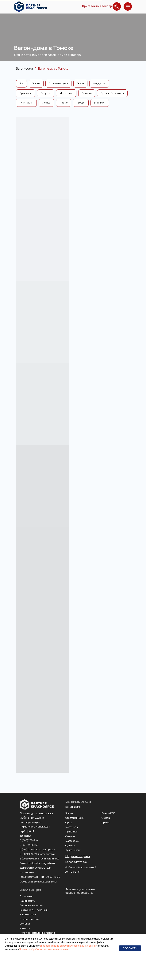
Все (21, 83)
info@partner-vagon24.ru (41, 863)
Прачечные (26, 93)
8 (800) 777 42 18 (29, 840)
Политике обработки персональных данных (43, 949)
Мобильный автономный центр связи (80, 869)
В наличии (99, 102)
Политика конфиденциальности (37, 932)
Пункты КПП (26, 102)
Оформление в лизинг (32, 905)
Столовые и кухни (58, 83)
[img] (30, 6)
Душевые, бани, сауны (112, 93)
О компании (26, 896)
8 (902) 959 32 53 (29, 854)
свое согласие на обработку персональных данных (68, 945)
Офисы (80, 83)
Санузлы (46, 93)
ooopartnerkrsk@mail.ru (32, 867)
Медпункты (99, 83)
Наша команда (28, 914)
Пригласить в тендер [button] (97, 6)
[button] (117, 6)
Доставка (25, 923)
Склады (46, 102)
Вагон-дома (24, 68)
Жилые (36, 83)
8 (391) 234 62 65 (29, 845)
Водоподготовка (76, 862)
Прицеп (81, 102)
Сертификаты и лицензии (34, 910)
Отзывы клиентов (29, 919)
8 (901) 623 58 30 (29, 849)
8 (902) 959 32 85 (29, 858)
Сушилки (87, 93)
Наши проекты (27, 900)
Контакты (25, 928)
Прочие (63, 102)
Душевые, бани (73, 850)
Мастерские (66, 93)
